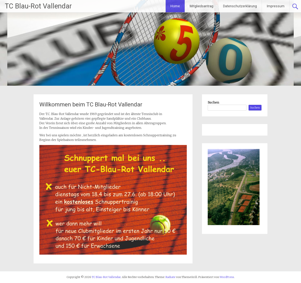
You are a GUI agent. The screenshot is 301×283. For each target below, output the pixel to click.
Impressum (275, 6)
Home (175, 6)
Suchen (213, 102)
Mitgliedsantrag (201, 6)
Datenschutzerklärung (240, 6)
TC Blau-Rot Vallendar (38, 6)
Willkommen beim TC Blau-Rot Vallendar (90, 104)
